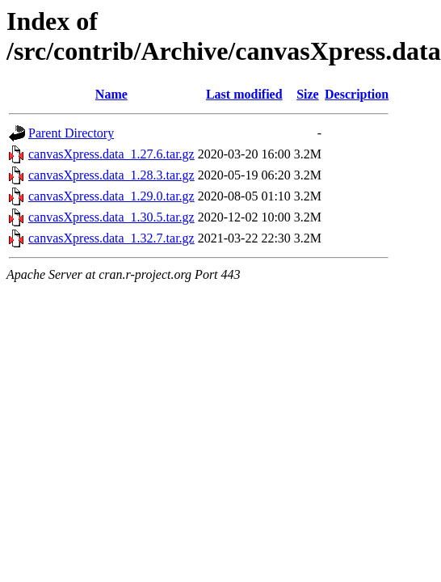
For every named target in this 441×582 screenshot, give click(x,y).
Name (111, 94)
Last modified (244, 94)
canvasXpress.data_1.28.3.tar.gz (111, 175)
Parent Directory (71, 133)
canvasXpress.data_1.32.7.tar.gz (111, 238)
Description (356, 94)
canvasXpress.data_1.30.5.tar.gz (111, 217)
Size (307, 94)
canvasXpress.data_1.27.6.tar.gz (111, 154)
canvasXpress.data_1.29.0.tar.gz (111, 196)
